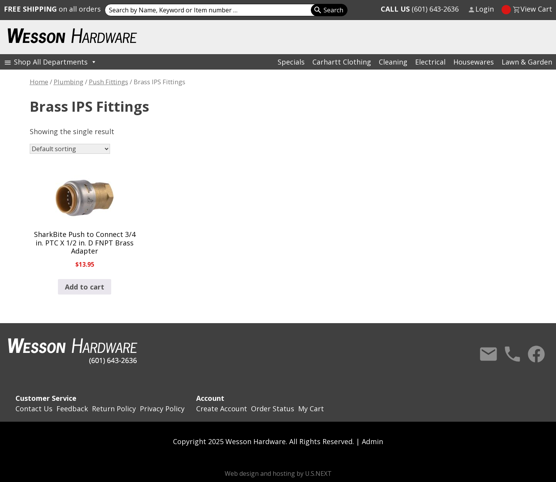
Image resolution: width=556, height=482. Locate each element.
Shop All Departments (55, 61)
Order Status (272, 408)
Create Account (221, 408)
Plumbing (68, 81)
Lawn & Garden (527, 61)
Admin (372, 441)
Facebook (536, 354)
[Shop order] (70, 149)
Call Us (512, 354)
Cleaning (393, 61)
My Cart (311, 408)
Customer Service (45, 398)
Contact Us (488, 354)
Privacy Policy (162, 408)
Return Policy (114, 408)
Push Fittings (108, 81)
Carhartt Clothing (341, 61)
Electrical (430, 61)
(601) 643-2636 (420, 9)
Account (210, 398)
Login (484, 9)
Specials (291, 61)
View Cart (536, 9)
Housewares (473, 61)
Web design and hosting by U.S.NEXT (278, 473)
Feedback (72, 408)
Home (39, 81)
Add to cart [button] (84, 286)
